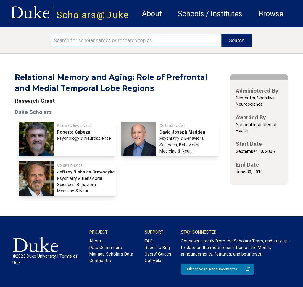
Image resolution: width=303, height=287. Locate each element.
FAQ (149, 241)
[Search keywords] (136, 40)
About (152, 13)
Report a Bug (157, 247)
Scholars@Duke (93, 14)
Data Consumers (105, 247)
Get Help (153, 260)
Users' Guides (158, 254)
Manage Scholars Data (111, 254)
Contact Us (100, 260)
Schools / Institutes (210, 13)
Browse (271, 13)
